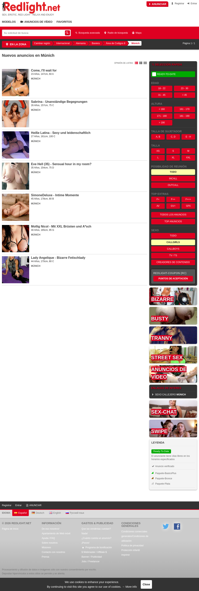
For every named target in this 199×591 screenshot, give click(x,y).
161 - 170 (184, 109)
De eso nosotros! (50, 528)
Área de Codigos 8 (115, 43)
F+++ (188, 199)
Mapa (136, 32)
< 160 (162, 109)
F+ (158, 199)
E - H (188, 136)
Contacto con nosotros (53, 552)
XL (173, 157)
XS (158, 151)
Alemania (81, 43)
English (55, 513)
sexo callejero (168, 394)
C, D (173, 136)
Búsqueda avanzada (87, 32)
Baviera (96, 43)
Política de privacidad (132, 545)
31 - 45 (161, 95)
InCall (173, 178)
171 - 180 (162, 116)
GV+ (173, 206)
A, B (158, 136)
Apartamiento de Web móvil (56, 533)
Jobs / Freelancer (91, 561)
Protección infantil (130, 550)
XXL (188, 157)
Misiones (46, 547)
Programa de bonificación (97, 547)
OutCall (173, 185)
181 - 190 (184, 116)
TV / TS (173, 255)
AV (157, 206)
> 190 (162, 122)
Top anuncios (173, 221)
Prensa (45, 556)
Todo (173, 235)
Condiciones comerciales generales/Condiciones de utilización (134, 536)
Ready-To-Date (164, 74)
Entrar (192, 3)
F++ (173, 199)
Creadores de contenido (173, 262)
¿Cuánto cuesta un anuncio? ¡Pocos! (96, 540)
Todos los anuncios (173, 214)
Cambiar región (42, 43)
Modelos (9, 21)
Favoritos (64, 21)
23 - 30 (184, 88)
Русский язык (75, 513)
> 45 (184, 95)
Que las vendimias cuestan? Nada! (96, 531)
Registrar (177, 3)
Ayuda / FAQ (48, 538)
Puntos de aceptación (173, 278)
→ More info (129, 586)
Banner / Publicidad (92, 556)
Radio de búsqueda (116, 32)
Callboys (173, 249)
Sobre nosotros (50, 542)
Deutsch (38, 513)
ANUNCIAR (157, 4)
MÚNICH (35, 78)
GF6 (188, 206)
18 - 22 (161, 88)
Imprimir (125, 555)
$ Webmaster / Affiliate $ (94, 552)
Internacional (63, 43)
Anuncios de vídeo (36, 21)
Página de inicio (10, 528)
